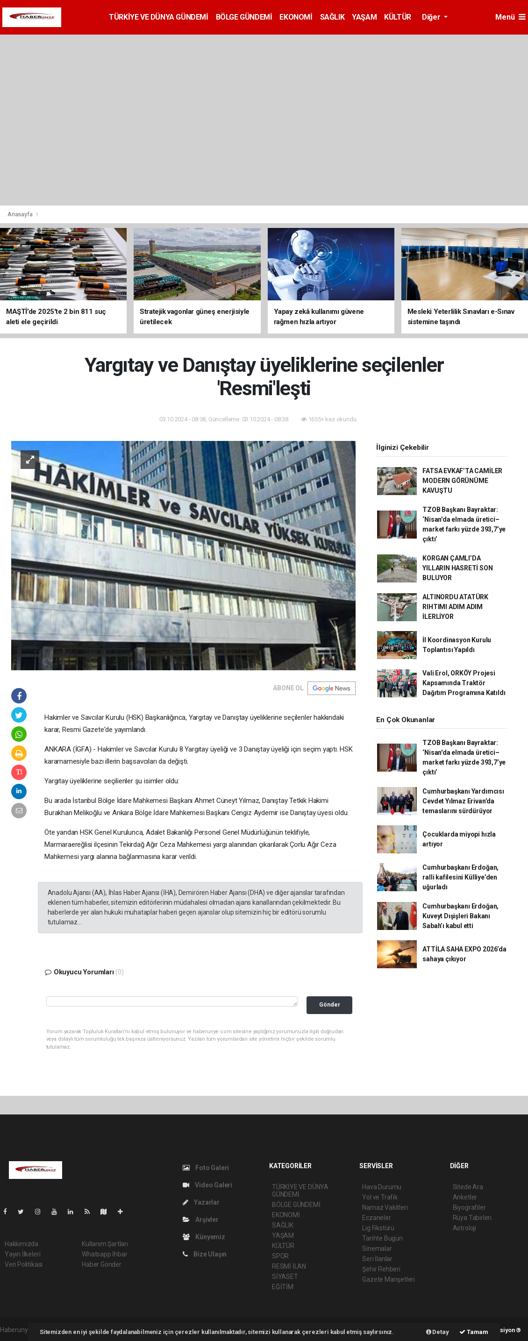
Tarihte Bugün (382, 1238)
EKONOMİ (295, 17)
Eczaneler (376, 1217)
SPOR (280, 1256)
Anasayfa (20, 214)
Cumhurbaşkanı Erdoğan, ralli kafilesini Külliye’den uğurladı (460, 877)
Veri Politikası (24, 1264)
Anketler (465, 1197)
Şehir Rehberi (381, 1269)
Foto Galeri (206, 1167)
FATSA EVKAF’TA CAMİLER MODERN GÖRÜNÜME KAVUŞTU (462, 480)
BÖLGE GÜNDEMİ (244, 17)
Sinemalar (377, 1248)
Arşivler (201, 1219)
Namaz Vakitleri (384, 1207)
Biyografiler (469, 1207)
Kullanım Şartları (105, 1244)
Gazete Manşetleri (388, 1279)
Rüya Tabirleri (472, 1217)
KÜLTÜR (397, 17)
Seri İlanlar (377, 1259)
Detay (437, 1331)
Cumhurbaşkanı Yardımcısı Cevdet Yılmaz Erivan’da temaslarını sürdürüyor (463, 801)
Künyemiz (204, 1237)
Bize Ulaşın (205, 1254)
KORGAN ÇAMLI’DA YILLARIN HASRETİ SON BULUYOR (457, 568)
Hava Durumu (381, 1187)
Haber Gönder (101, 1264)
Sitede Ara (468, 1187)
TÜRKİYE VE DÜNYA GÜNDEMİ (158, 17)
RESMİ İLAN (289, 1266)
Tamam (473, 1331)
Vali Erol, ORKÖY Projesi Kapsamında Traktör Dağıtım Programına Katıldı (463, 682)
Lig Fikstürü (378, 1228)
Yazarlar (201, 1202)
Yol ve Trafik (380, 1197)
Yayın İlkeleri (22, 1254)
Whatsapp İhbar (104, 1254)
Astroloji (464, 1228)
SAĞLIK (332, 17)
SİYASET (285, 1276)
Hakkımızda (21, 1244)
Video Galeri (207, 1185)
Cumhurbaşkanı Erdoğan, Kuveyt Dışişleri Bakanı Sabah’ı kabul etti (460, 915)
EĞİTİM (282, 1287)
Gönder (329, 1004)
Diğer (432, 17)
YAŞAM (364, 17)
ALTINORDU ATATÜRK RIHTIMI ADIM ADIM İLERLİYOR (455, 606)
